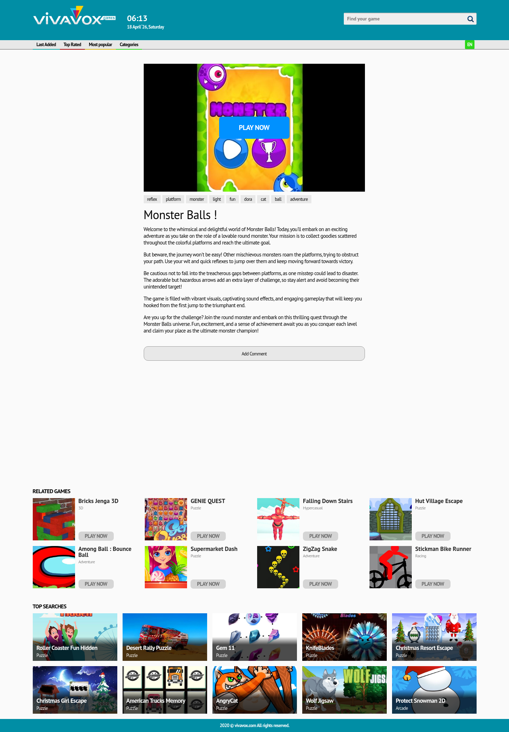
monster (197, 199)
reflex (152, 199)
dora (248, 199)
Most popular (100, 45)
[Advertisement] (85, 108)
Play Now (254, 127)
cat (263, 199)
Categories (129, 45)
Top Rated (72, 45)
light (217, 199)
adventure (299, 199)
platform (173, 199)
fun (232, 199)
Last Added (46, 45)
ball (278, 199)
